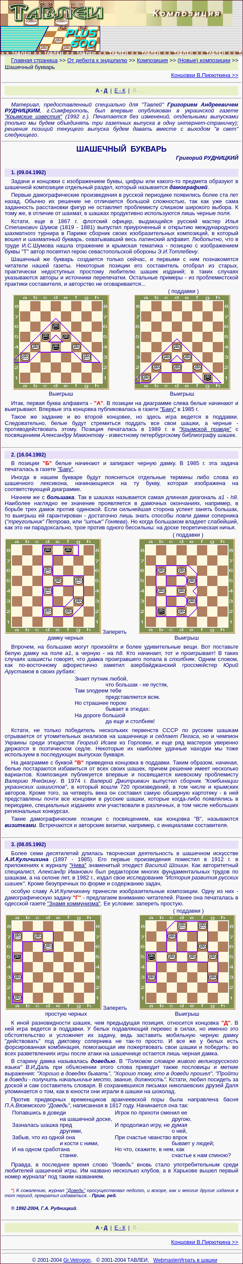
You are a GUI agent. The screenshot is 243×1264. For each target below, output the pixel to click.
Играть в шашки (198, 1260)
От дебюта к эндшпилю (97, 60)
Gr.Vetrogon (76, 1260)
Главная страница (34, 60)
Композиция (152, 60)
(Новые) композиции (203, 60)
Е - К (120, 91)
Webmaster (166, 1260)
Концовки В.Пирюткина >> (204, 75)
